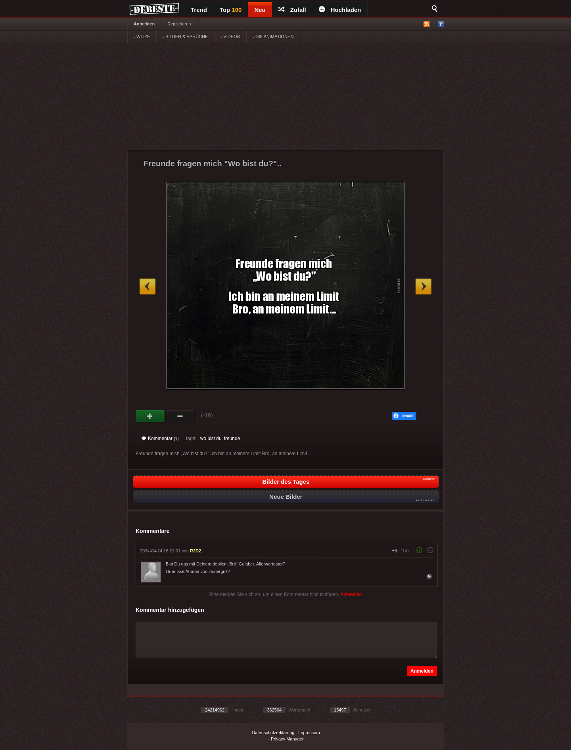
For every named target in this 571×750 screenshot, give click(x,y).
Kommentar (160, 438)
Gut (150, 416)
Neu (259, 9)
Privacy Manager (287, 739)
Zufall (292, 9)
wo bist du (211, 438)
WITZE (142, 36)
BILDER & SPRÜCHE (185, 36)
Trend (199, 9)
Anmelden (144, 23)
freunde (232, 438)
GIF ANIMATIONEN (273, 36)
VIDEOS (230, 36)
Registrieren (179, 23)
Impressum (309, 732)
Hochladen (340, 9)
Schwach (180, 416)
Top (231, 9)
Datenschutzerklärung (273, 732)
